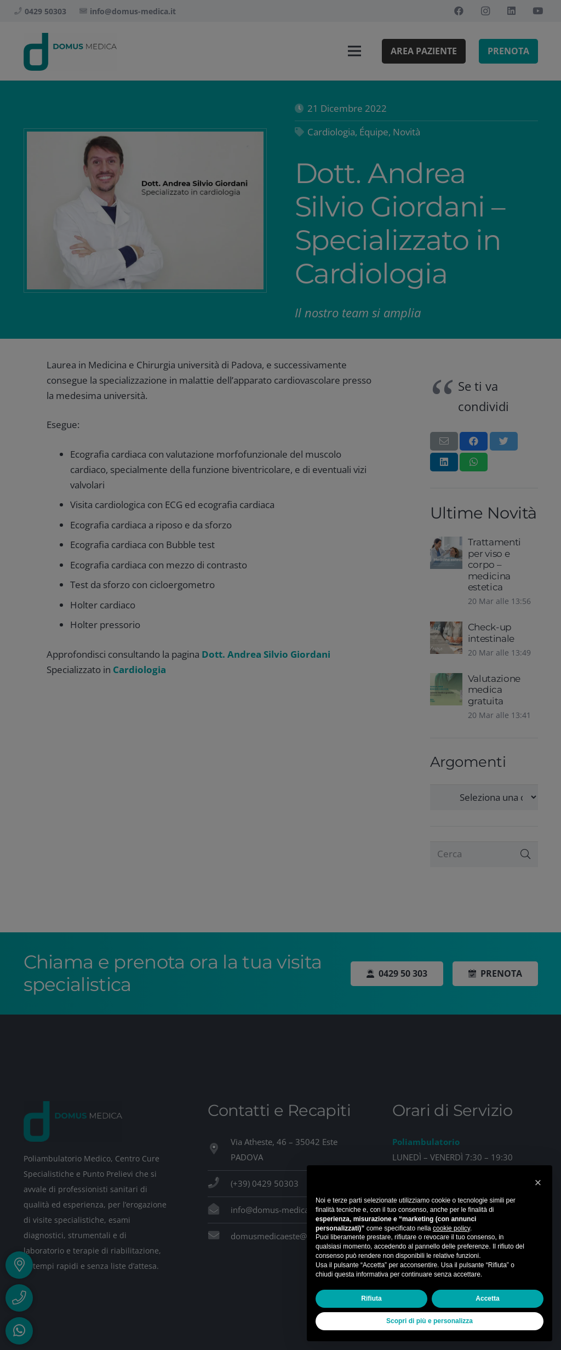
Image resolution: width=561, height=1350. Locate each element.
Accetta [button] (487, 1298)
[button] (538, 1183)
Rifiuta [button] (371, 1298)
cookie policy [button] (451, 1228)
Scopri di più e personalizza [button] (429, 1321)
